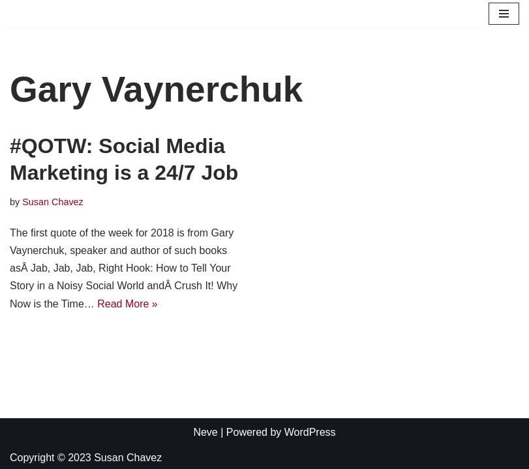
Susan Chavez (52, 202)
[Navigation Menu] (504, 14)
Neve (205, 432)
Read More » (127, 303)
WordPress (310, 432)
